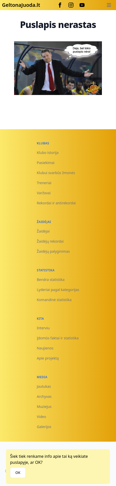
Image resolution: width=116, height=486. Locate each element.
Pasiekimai (45, 162)
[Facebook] (59, 5)
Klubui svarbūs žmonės (56, 172)
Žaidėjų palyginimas (53, 251)
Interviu (43, 328)
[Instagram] (70, 5)
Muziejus (44, 406)
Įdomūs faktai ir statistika (58, 338)
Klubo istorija (47, 152)
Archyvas (44, 396)
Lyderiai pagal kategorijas (58, 289)
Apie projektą (48, 358)
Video (41, 416)
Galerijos (44, 426)
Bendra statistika (50, 279)
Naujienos (45, 348)
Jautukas (44, 386)
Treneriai (44, 182)
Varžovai (44, 192)
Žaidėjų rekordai (50, 241)
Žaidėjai (43, 231)
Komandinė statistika (54, 299)
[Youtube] (82, 5)
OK (17, 472)
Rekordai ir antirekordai (56, 203)
